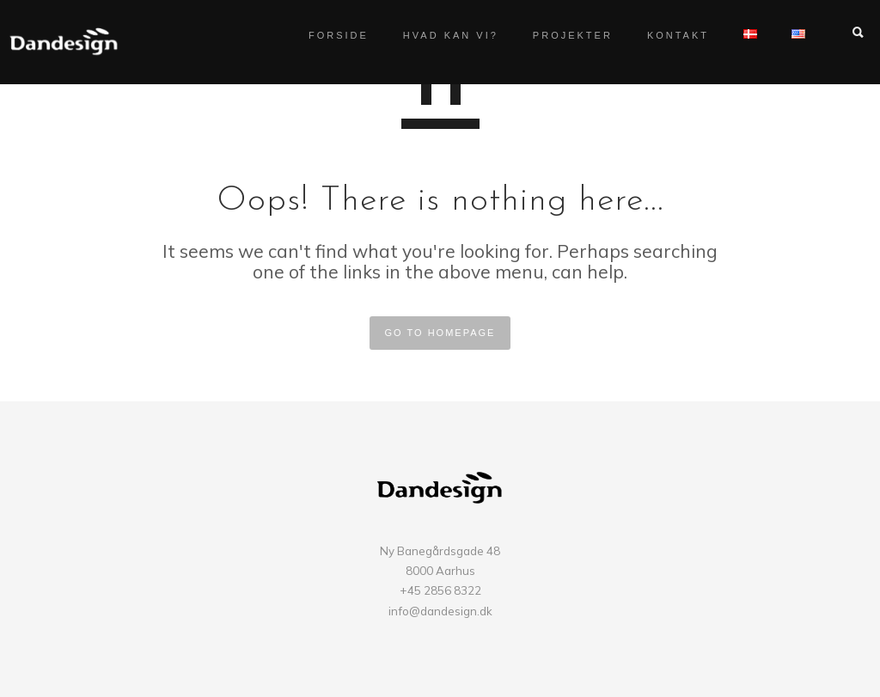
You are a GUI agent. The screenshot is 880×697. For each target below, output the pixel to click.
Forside (321, 35)
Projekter (556, 35)
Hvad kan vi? (433, 35)
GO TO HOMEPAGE (440, 332)
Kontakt (661, 35)
